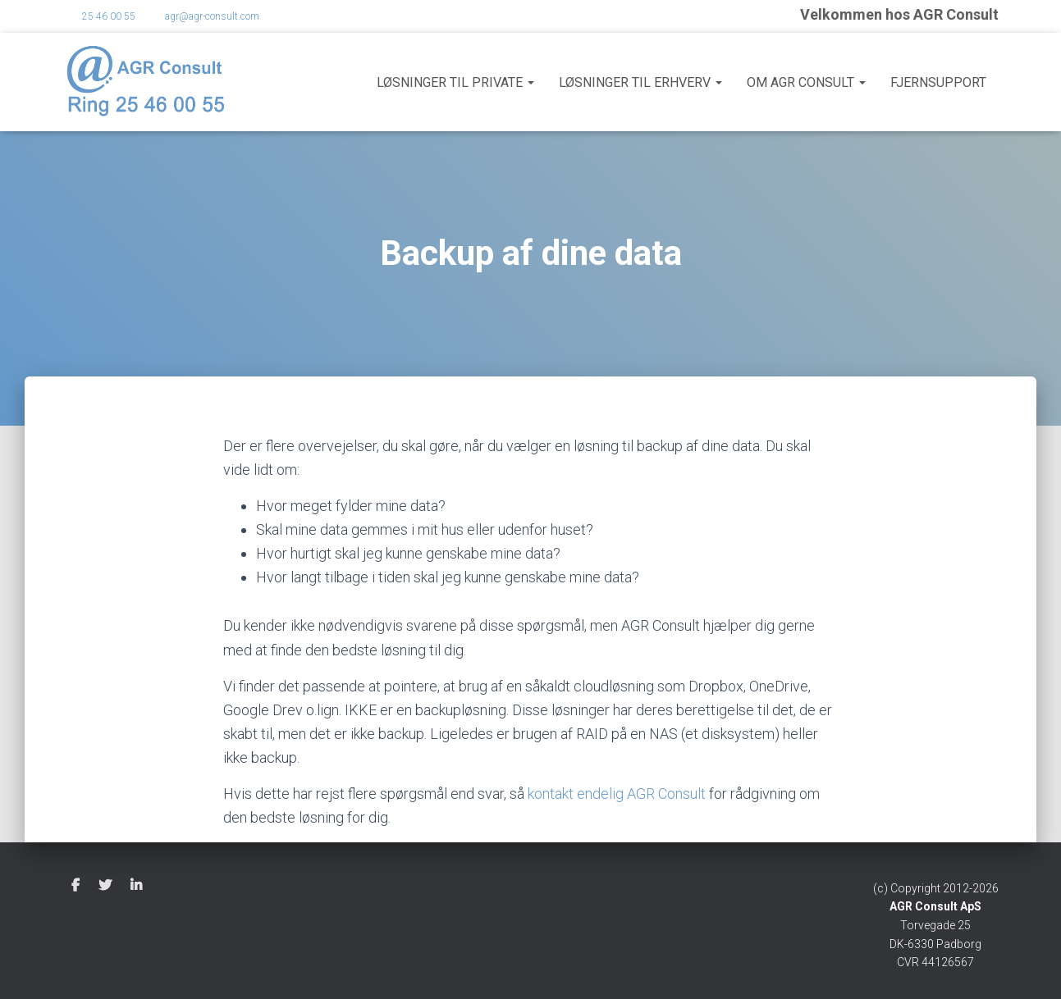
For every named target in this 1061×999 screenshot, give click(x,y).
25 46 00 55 (108, 16)
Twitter (105, 886)
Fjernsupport (938, 82)
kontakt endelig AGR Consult (617, 793)
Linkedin (136, 886)
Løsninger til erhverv (640, 82)
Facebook (75, 886)
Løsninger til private (455, 82)
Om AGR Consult (806, 82)
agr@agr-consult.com (212, 16)
